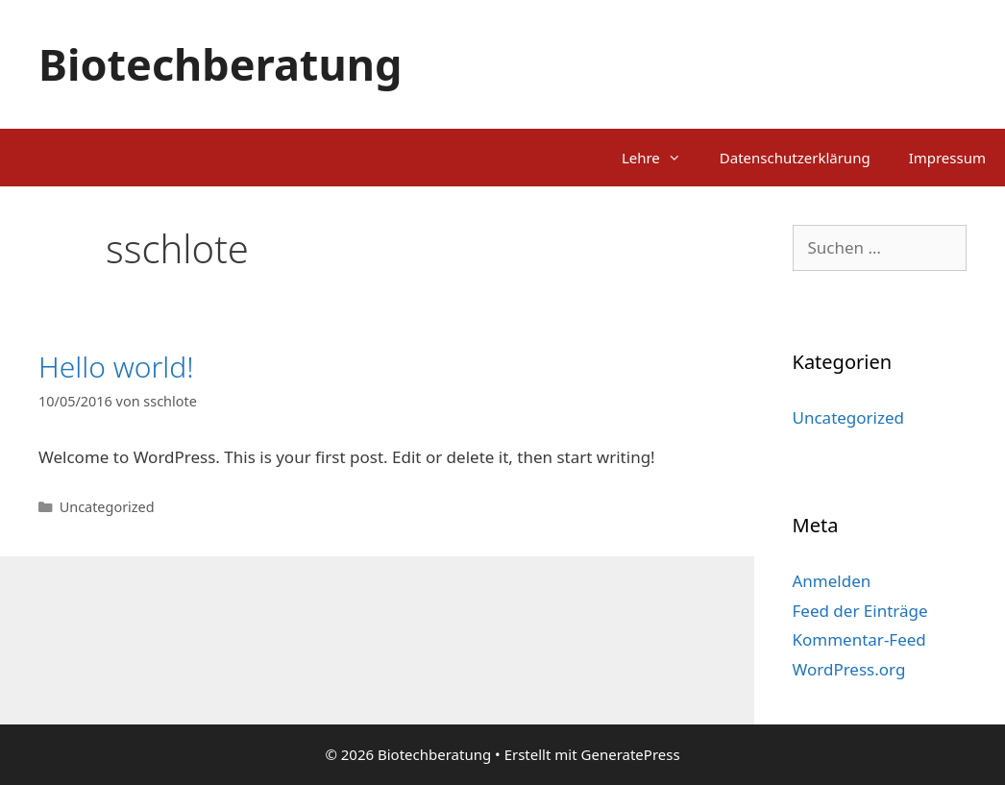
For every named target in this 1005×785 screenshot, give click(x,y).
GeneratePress (630, 754)
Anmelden (832, 581)
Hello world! (116, 366)
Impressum (947, 157)
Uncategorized (107, 507)
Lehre (661, 157)
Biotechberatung (220, 64)
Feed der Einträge (860, 611)
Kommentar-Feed (859, 639)
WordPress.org (849, 669)
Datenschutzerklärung (795, 157)
